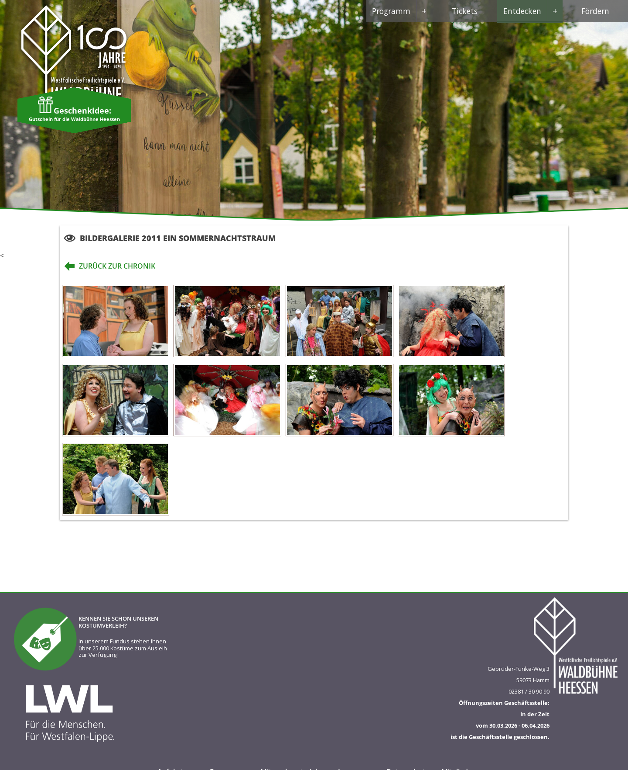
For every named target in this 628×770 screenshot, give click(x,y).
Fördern (595, 11)
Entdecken (533, 11)
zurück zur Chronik (107, 266)
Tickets (465, 11)
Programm (402, 11)
